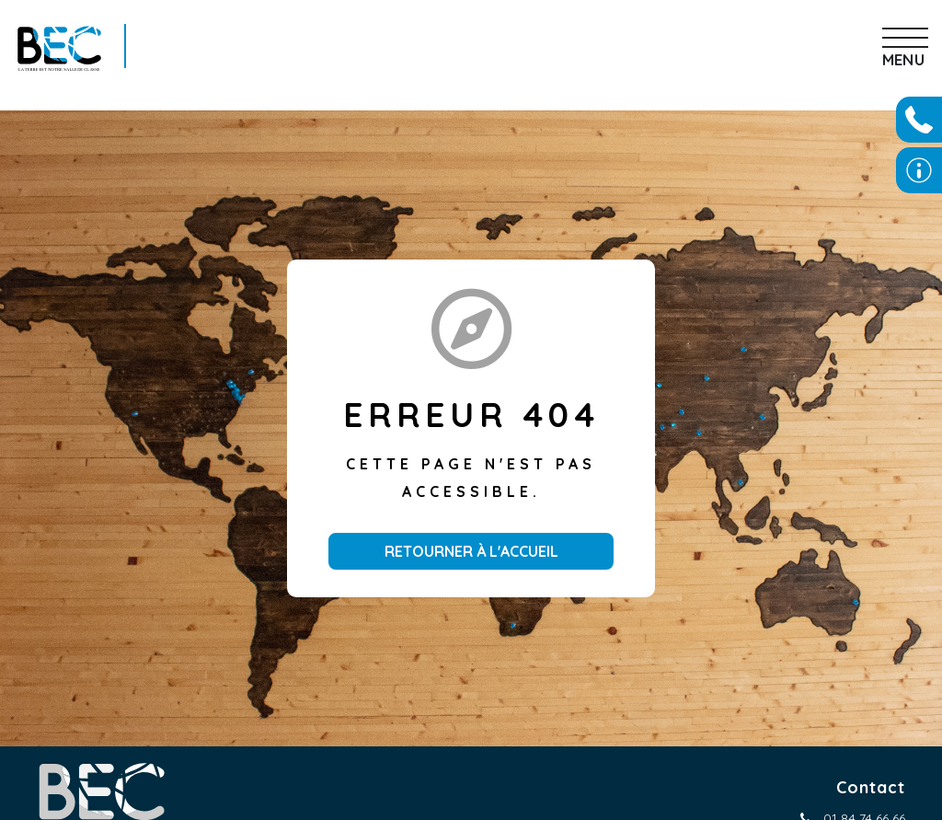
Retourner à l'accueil (471, 551)
